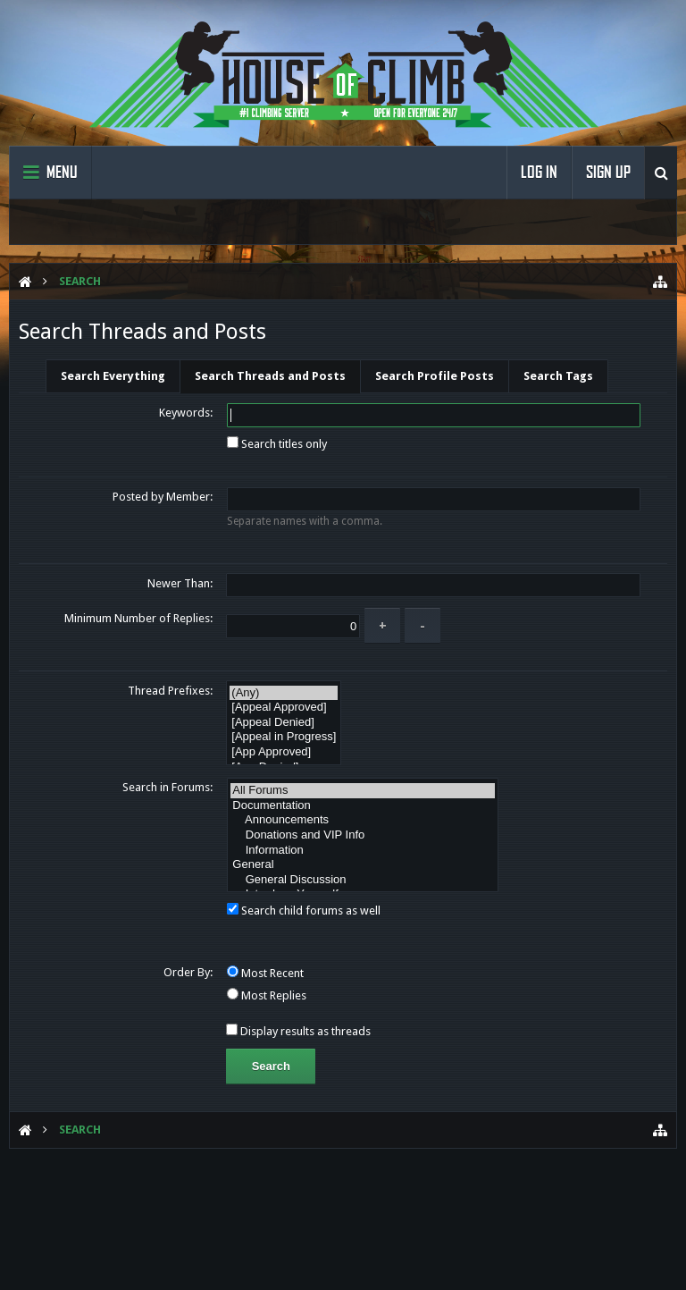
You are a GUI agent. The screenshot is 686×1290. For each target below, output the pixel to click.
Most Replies (266, 995)
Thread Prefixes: (170, 690)
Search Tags (558, 376)
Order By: (188, 972)
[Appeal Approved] (284, 707)
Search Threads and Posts (270, 376)
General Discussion (362, 880)
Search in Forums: (167, 787)
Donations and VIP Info (362, 835)
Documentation (362, 806)
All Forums (362, 790)
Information (362, 850)
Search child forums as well (304, 910)
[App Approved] (284, 752)
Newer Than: (180, 583)
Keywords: (186, 412)
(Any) (284, 693)
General (362, 865)
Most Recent (265, 973)
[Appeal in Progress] (284, 737)
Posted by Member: (163, 496)
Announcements (362, 820)
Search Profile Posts (434, 376)
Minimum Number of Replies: (138, 618)
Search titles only (277, 444)
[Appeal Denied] (284, 722)
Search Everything (113, 376)
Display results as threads (298, 1031)
